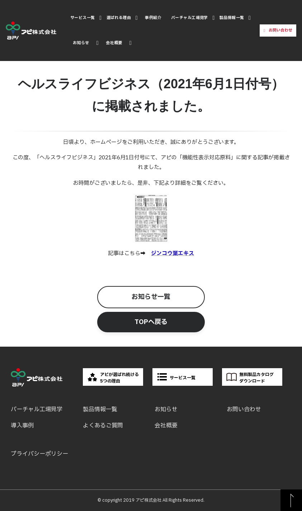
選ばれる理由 (119, 18)
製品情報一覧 (232, 18)
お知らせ (81, 43)
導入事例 (22, 425)
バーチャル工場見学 (189, 18)
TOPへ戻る (151, 322)
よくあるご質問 (103, 425)
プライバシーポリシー (39, 454)
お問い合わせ (280, 30)
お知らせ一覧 (151, 297)
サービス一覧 (82, 18)
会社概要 (114, 43)
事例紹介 (153, 18)
